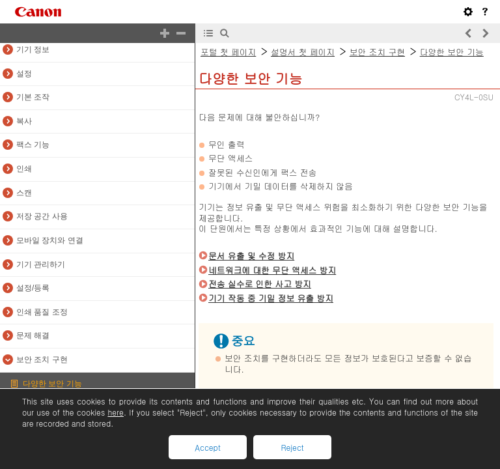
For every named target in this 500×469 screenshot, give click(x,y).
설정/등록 (32, 287)
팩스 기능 (32, 144)
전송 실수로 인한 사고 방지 (259, 283)
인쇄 (24, 168)
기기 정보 (32, 49)
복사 (24, 121)
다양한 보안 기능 (52, 383)
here (115, 412)
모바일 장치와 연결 (49, 240)
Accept (207, 447)
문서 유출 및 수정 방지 (251, 255)
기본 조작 (32, 97)
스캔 (24, 192)
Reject (292, 447)
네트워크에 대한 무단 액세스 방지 (272, 270)
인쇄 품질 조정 (42, 312)
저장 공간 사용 (42, 216)
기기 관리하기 (40, 264)
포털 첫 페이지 (228, 52)
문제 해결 (32, 335)
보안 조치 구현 (42, 359)
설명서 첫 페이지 (303, 52)
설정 (24, 73)
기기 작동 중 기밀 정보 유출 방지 (270, 298)
